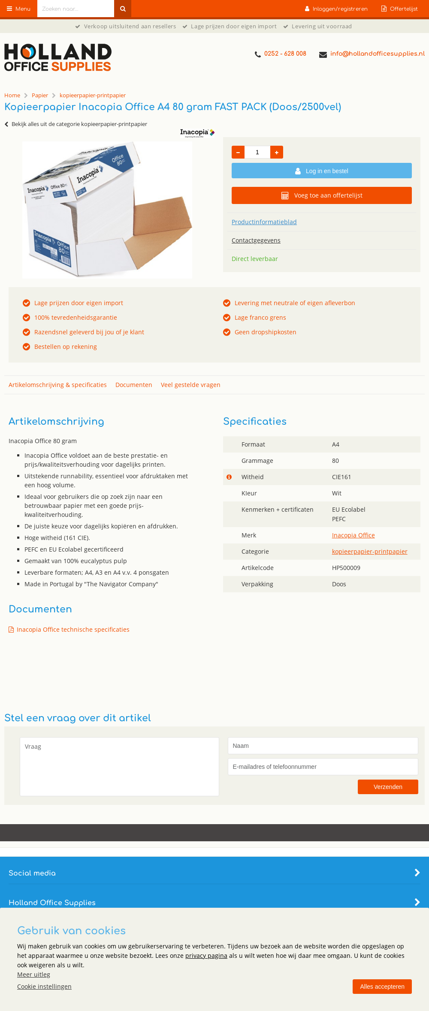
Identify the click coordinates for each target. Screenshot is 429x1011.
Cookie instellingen (44, 986)
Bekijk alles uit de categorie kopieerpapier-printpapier (75, 124)
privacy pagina (206, 955)
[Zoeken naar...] (122, 8)
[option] (107, 210)
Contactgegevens (256, 240)
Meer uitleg (33, 974)
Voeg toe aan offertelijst (322, 195)
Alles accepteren (382, 986)
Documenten (133, 385)
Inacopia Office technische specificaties (73, 629)
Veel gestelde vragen (191, 385)
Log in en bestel (321, 171)
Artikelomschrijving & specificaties (58, 385)
